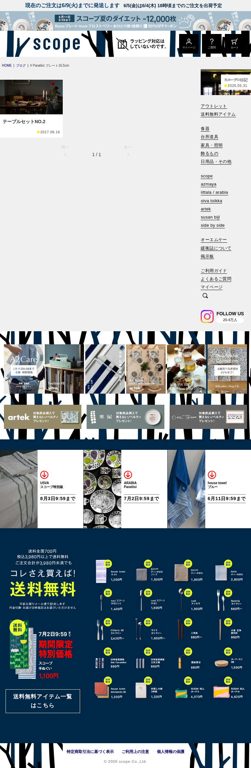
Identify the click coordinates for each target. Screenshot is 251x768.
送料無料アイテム (218, 114)
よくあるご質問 (216, 278)
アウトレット (214, 106)
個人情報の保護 (170, 751)
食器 (205, 128)
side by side (213, 225)
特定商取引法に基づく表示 (90, 751)
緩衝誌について (216, 248)
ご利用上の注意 (135, 751)
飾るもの (209, 153)
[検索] (205, 296)
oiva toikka (211, 200)
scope (207, 175)
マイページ (212, 287)
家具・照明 (212, 145)
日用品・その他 (216, 161)
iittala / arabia (214, 192)
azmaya (208, 184)
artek (206, 208)
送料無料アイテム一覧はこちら (43, 701)
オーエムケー (214, 239)
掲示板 (207, 256)
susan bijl (210, 217)
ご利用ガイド (214, 270)
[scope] (55, 44)
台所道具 (209, 136)
